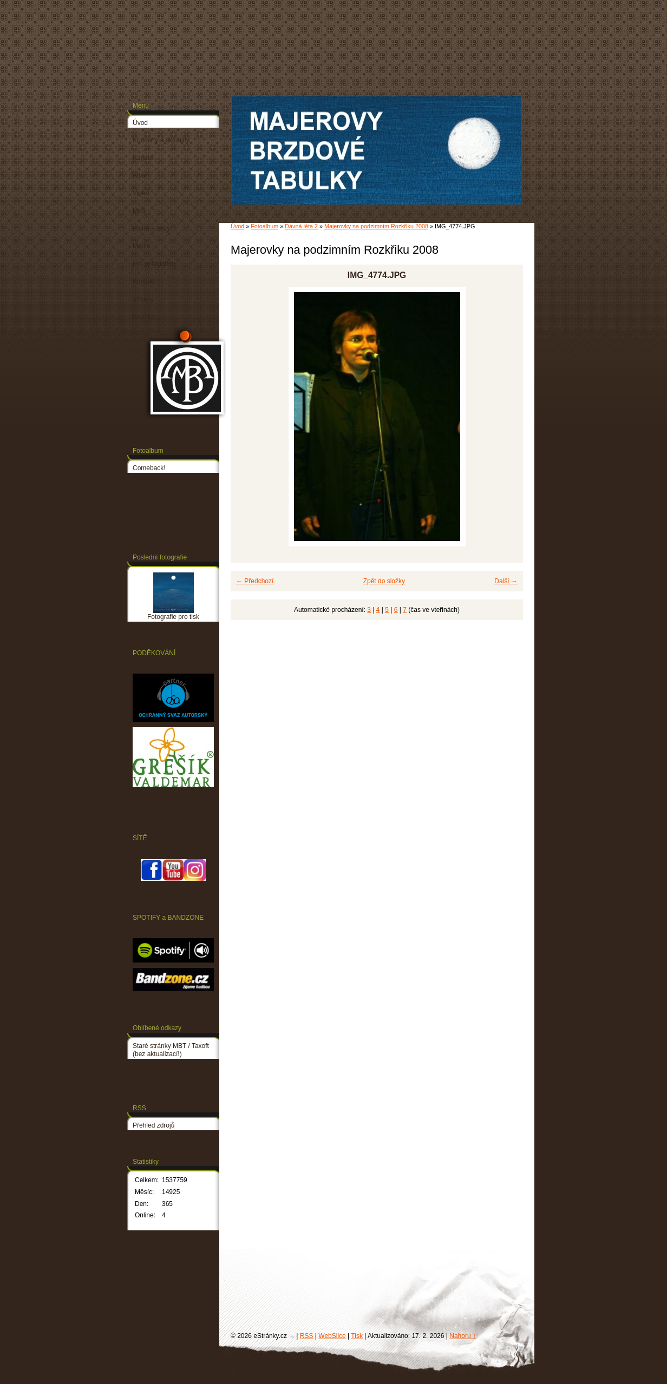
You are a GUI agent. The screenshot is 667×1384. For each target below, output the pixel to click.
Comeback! (149, 468)
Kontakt (144, 281)
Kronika (144, 316)
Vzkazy (143, 299)
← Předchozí (254, 581)
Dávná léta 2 (301, 226)
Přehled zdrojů (153, 1125)
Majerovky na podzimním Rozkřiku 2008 (376, 226)
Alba (139, 175)
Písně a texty (151, 228)
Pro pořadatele (154, 263)
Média (142, 246)
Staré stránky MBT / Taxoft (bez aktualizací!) (171, 1050)
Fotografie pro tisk (159, 521)
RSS (306, 1336)
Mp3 (139, 211)
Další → (506, 581)
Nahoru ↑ (462, 1336)
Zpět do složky (384, 581)
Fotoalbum (264, 226)
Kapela (143, 158)
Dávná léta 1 (151, 486)
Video (141, 193)
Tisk (357, 1336)
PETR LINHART (156, 1072)
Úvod (237, 226)
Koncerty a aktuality (161, 140)
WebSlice (331, 1336)
